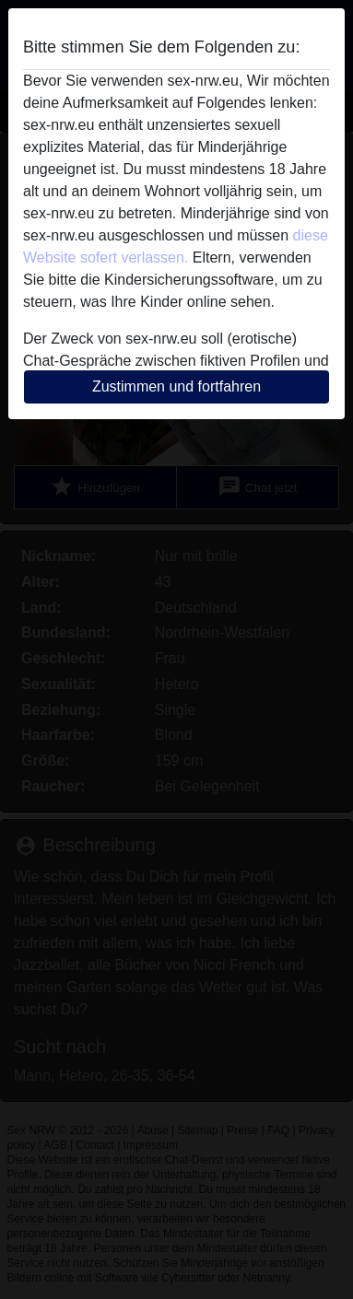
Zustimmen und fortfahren (176, 386)
